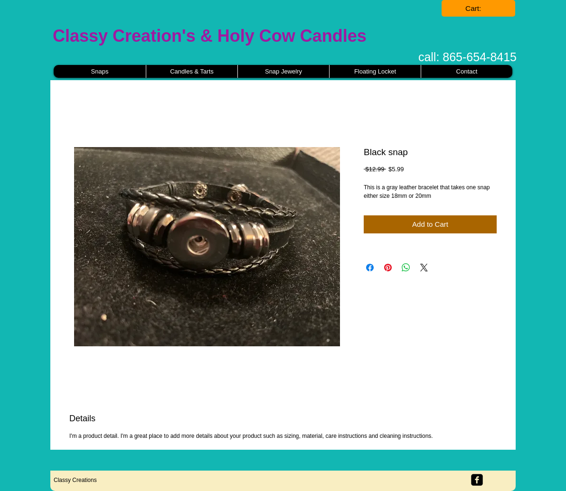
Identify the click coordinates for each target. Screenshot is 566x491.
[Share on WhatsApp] (406, 267)
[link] (478, 8)
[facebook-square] (477, 480)
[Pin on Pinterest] (388, 267)
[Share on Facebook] (370, 267)
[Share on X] (424, 267)
